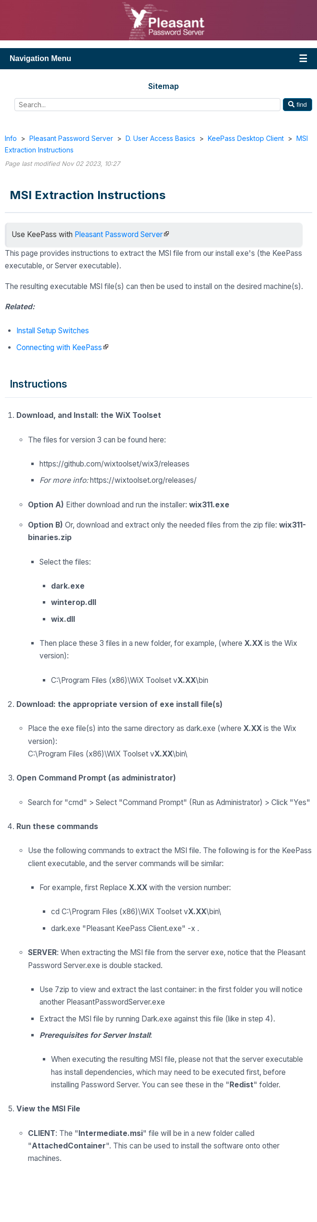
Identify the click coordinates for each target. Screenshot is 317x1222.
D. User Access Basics (160, 138)
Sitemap (163, 86)
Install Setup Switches (52, 330)
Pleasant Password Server (71, 138)
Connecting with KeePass (59, 347)
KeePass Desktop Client (246, 138)
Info (11, 138)
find (297, 104)
